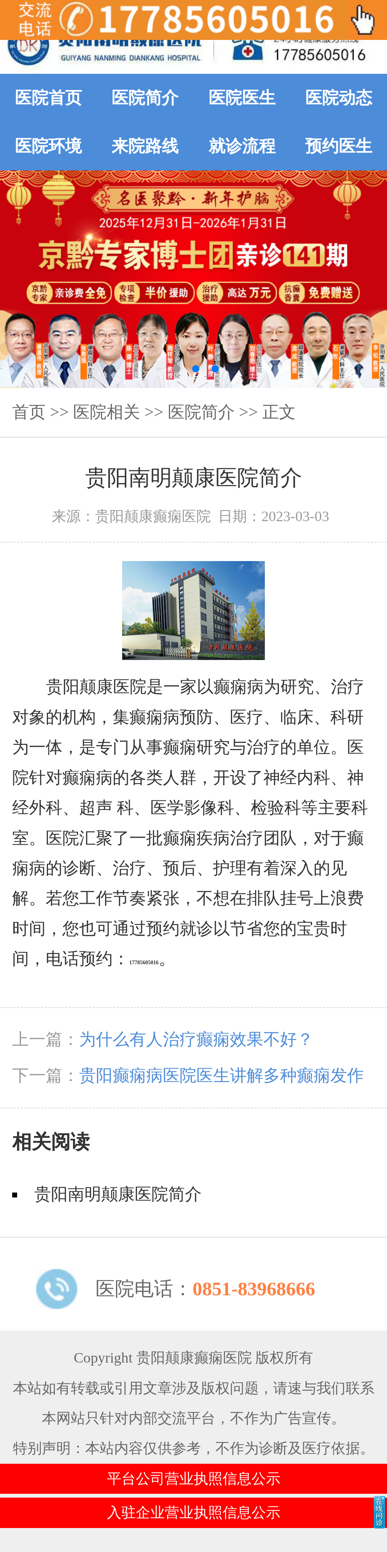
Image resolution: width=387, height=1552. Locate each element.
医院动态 (338, 97)
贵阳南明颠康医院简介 (118, 1194)
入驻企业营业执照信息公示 (193, 1512)
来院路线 (144, 146)
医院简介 (144, 97)
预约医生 (338, 146)
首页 (29, 411)
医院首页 (48, 97)
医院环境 (48, 146)
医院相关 (106, 411)
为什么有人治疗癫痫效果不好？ (196, 1039)
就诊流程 (242, 146)
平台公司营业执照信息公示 (193, 1479)
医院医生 (242, 97)
